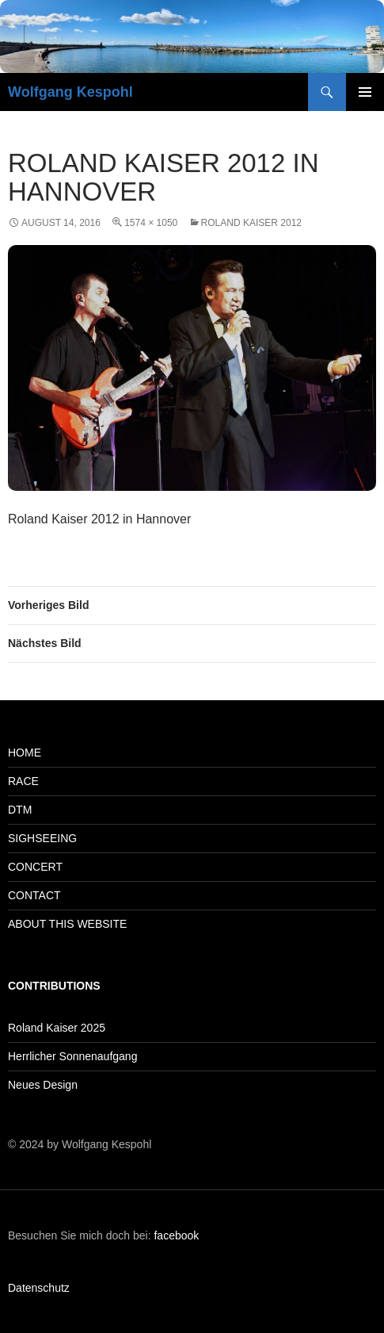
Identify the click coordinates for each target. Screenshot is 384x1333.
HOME (24, 752)
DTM (20, 809)
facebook (176, 1235)
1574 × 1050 (150, 222)
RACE (23, 781)
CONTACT (34, 895)
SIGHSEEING (42, 838)
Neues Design (43, 1084)
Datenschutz (39, 1287)
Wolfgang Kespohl (70, 92)
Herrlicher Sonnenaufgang (72, 1056)
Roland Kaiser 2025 (56, 1027)
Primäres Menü (365, 92)
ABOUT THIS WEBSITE (67, 923)
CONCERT (35, 866)
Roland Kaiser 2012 (251, 222)
